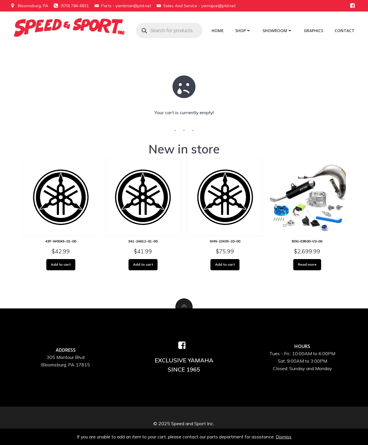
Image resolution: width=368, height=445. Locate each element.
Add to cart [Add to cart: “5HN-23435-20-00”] (225, 265)
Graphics (314, 30)
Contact (345, 30)
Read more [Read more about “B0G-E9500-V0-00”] (307, 265)
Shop (244, 30)
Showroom (278, 30)
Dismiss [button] (284, 436)
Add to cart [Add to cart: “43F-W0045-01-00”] (61, 265)
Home (218, 30)
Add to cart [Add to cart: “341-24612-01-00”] (143, 265)
